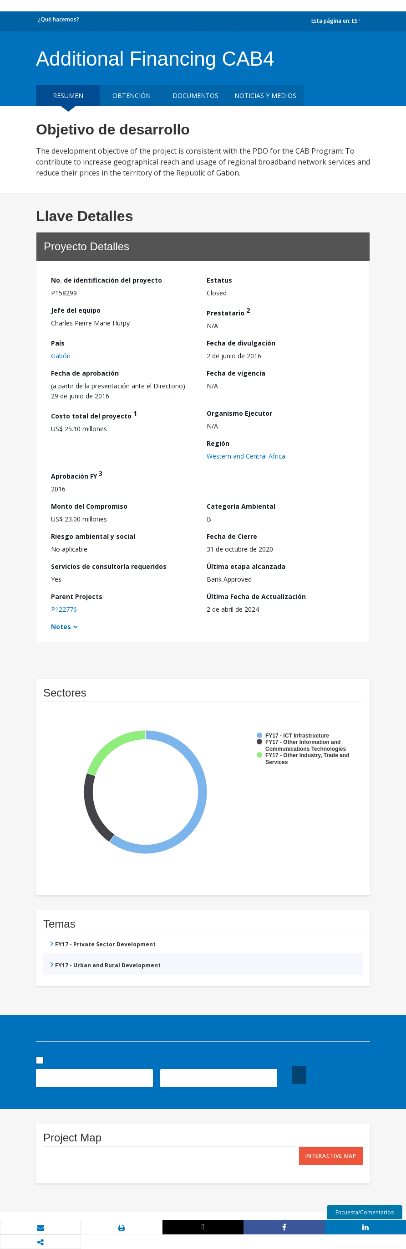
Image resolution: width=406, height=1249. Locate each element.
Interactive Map (330, 1156)
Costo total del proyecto (94, 414)
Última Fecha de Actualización (256, 596)
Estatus (219, 280)
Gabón (61, 355)
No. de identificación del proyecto (106, 280)
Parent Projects (76, 596)
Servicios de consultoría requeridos (109, 566)
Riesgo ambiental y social (93, 536)
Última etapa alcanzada (246, 566)
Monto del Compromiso (89, 506)
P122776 (64, 609)
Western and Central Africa (246, 456)
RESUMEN (68, 95)
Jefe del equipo (76, 310)
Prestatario (228, 311)
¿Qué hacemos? (58, 19)
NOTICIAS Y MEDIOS (265, 95)
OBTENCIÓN (131, 95)
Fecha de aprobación (85, 373)
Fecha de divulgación (241, 343)
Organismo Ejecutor (239, 413)
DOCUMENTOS (195, 95)
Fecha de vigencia (236, 373)
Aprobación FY (76, 474)
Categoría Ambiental (241, 506)
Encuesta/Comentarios (364, 1212)
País (58, 343)
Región (218, 443)
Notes (61, 626)
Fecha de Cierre (232, 536)
